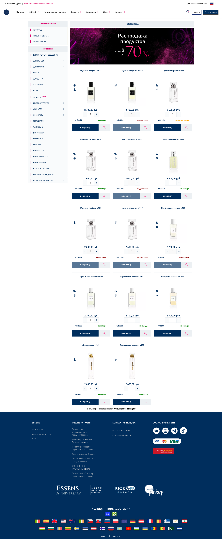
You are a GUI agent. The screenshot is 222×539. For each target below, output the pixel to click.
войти (197, 12)
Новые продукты (41, 36)
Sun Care (37, 145)
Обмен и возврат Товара (83, 454)
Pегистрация (37, 429)
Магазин (20, 12)
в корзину (85, 127)
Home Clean (38, 151)
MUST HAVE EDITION (41, 103)
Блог (34, 438)
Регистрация (211, 12)
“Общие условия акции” (124, 409)
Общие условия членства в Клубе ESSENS (83, 460)
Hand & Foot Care (41, 169)
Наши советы (39, 42)
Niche (35, 91)
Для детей (38, 79)
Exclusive (37, 30)
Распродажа (133, 24)
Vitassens (39, 97)
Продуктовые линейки (55, 12)
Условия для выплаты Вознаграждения (82, 440)
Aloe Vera (37, 109)
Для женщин (39, 61)
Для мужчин (39, 67)
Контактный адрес (12, 4)
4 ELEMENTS (38, 85)
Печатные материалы (43, 180)
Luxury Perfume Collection (45, 55)
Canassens (38, 127)
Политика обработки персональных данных (82, 448)
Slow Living (38, 121)
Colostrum (38, 115)
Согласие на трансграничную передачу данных (80, 432)
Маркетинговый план (41, 434)
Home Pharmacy (40, 157)
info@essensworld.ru (197, 4)
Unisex (36, 73)
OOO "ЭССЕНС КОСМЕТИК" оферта (81, 467)
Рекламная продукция (44, 174)
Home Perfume (39, 163)
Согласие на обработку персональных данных (82, 474)
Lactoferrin (38, 133)
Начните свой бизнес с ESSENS (38, 4)
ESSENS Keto (38, 139)
